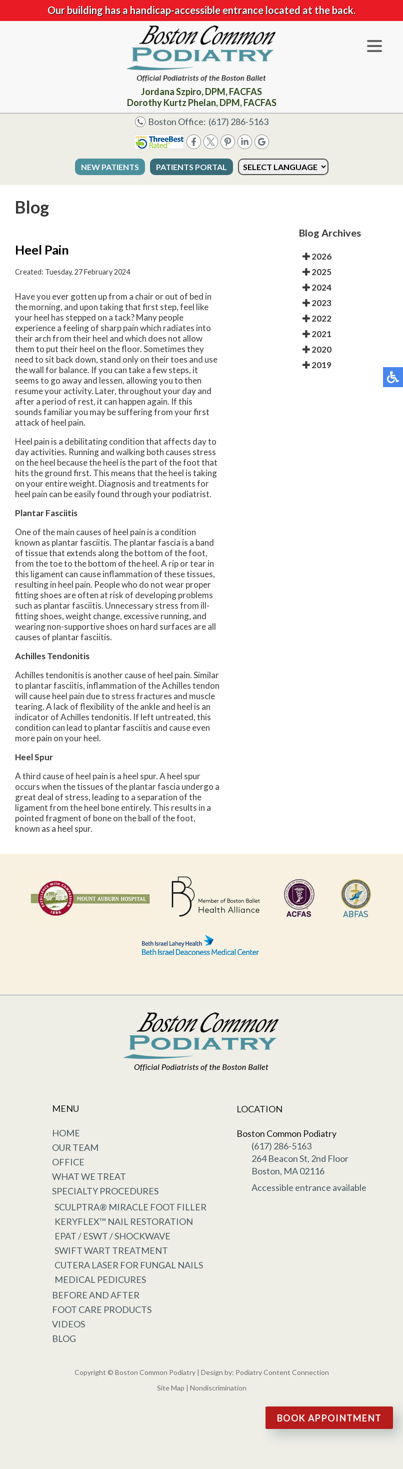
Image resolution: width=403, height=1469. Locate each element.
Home (66, 1132)
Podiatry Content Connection (282, 1372)
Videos (68, 1323)
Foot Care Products (102, 1309)
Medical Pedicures (100, 1279)
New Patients (110, 167)
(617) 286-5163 (238, 121)
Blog (64, 1338)
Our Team (75, 1147)
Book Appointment (329, 1417)
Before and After (96, 1294)
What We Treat (89, 1176)
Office (68, 1161)
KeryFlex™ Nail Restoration (123, 1221)
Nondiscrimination (218, 1387)
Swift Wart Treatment (111, 1250)
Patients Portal (191, 167)
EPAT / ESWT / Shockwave (112, 1235)
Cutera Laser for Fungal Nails (128, 1264)
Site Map (170, 1387)
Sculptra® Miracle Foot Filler (130, 1206)
